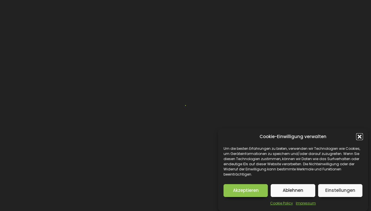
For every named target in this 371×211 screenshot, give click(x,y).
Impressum (306, 203)
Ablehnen (293, 190)
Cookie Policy (281, 203)
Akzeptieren (246, 190)
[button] (359, 137)
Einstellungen (340, 190)
